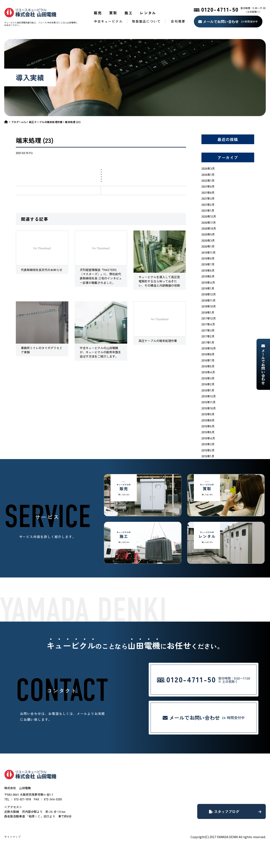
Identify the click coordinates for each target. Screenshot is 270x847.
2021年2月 (208, 204)
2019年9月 (208, 258)
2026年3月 (208, 168)
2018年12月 (208, 294)
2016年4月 (208, 372)
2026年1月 (208, 174)
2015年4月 (208, 438)
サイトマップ (12, 837)
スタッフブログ (235, 811)
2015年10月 (208, 408)
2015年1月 (207, 456)
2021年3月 (208, 198)
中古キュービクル (108, 21)
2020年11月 (208, 222)
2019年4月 (208, 282)
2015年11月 (208, 402)
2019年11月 (208, 252)
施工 (128, 12)
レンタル (148, 12)
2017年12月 (208, 318)
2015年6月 (208, 426)
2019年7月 (208, 264)
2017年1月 (207, 342)
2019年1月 (207, 288)
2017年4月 (208, 324)
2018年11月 (208, 300)
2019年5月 (208, 276)
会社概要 (178, 21)
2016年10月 (208, 348)
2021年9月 (208, 186)
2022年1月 (208, 180)
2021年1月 (207, 210)
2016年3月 (208, 378)
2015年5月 (208, 432)
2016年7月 (208, 360)
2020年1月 (208, 246)
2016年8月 (208, 354)
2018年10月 (208, 306)
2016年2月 (208, 384)
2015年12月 (208, 396)
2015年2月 (208, 450)
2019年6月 (208, 270)
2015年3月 (208, 444)
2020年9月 (208, 234)
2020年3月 (208, 240)
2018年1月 (207, 312)
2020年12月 (208, 216)
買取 (113, 12)
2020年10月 (208, 228)
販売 (98, 12)
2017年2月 (208, 336)
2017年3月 (208, 330)
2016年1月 (207, 390)
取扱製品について (146, 21)
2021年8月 (208, 192)
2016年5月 (208, 366)
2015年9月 (208, 414)
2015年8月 (208, 420)
